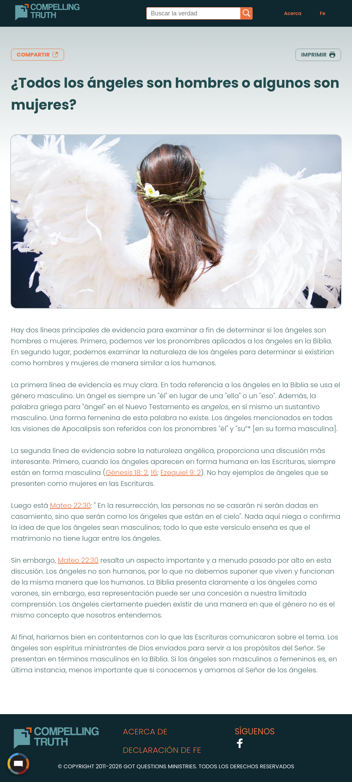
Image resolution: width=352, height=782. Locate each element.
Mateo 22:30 (70, 505)
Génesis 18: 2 (127, 472)
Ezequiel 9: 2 (180, 472)
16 (154, 472)
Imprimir (318, 55)
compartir (37, 55)
